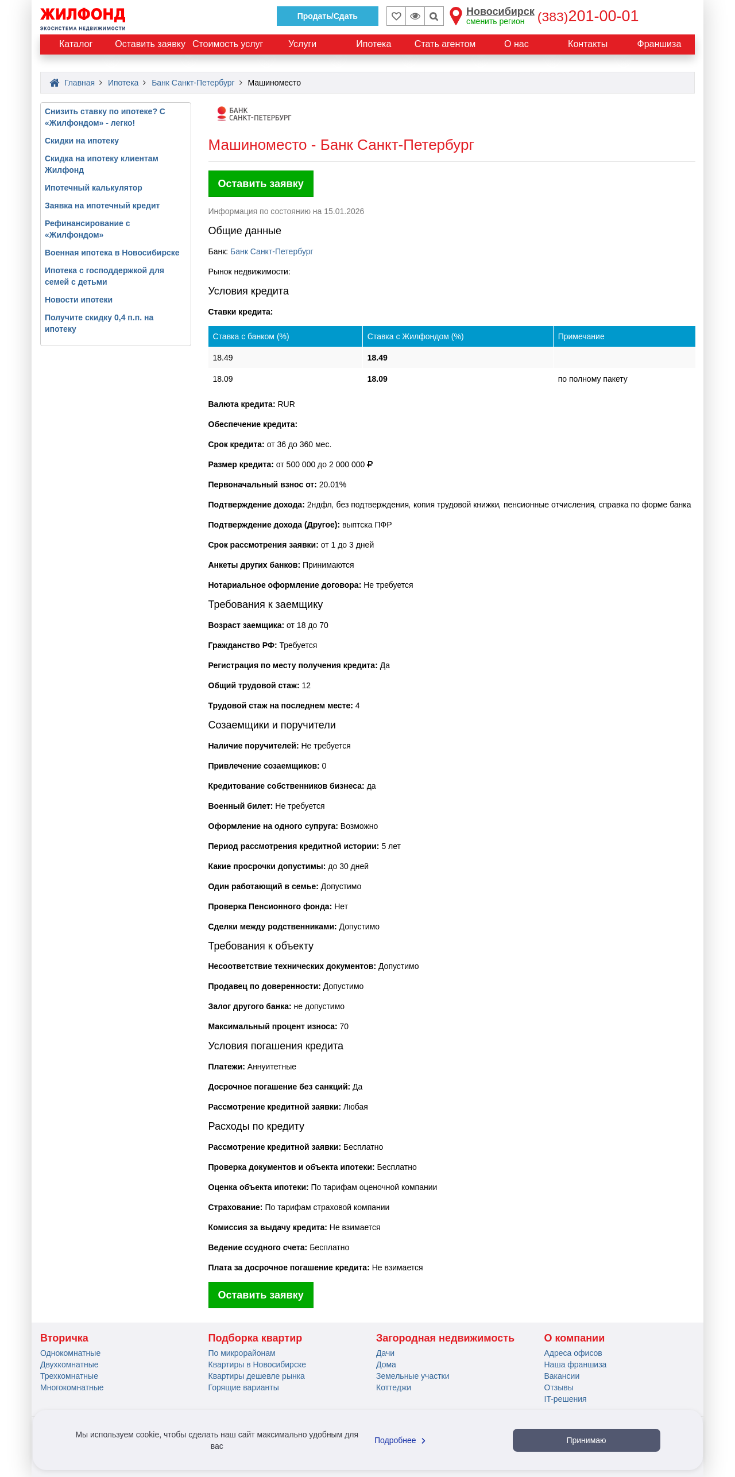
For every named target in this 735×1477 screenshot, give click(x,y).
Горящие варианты (243, 1387)
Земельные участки (413, 1376)
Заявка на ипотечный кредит (102, 205)
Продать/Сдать (327, 16)
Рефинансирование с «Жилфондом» (87, 229)
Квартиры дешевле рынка (256, 1376)
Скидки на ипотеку (82, 140)
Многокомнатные (72, 1387)
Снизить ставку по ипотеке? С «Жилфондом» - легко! (105, 117)
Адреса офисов (573, 1353)
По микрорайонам (242, 1353)
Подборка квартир (255, 1338)
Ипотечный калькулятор (93, 187)
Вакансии (562, 1376)
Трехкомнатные (69, 1376)
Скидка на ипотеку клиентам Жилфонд (101, 164)
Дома (386, 1364)
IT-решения (565, 1399)
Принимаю (586, 1440)
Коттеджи (393, 1387)
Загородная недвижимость (445, 1338)
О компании (574, 1338)
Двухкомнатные (69, 1364)
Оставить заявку (261, 183)
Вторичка (64, 1338)
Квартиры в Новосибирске (257, 1364)
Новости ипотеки (79, 299)
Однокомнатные (70, 1353)
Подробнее (401, 1440)
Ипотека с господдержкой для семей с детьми (104, 276)
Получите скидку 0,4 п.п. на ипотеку (99, 323)
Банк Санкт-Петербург (272, 251)
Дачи (385, 1353)
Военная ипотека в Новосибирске (112, 252)
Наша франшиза (575, 1364)
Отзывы (559, 1387)
